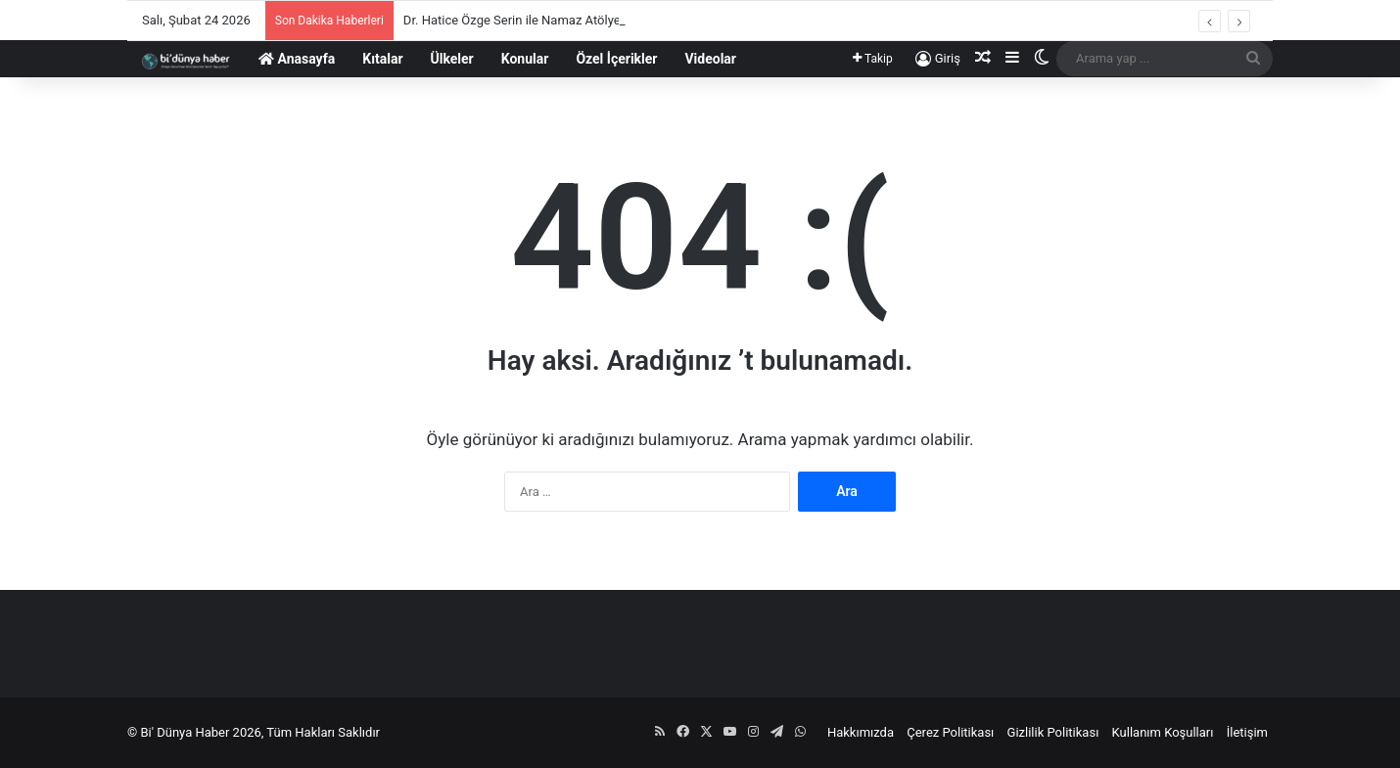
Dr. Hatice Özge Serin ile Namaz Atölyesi (516, 20)
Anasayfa (296, 59)
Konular (525, 59)
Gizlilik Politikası (1053, 732)
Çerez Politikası (950, 732)
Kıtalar (382, 59)
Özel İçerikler (616, 59)
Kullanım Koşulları (1163, 732)
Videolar (710, 59)
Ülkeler (452, 59)
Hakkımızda (860, 732)
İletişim (1247, 732)
